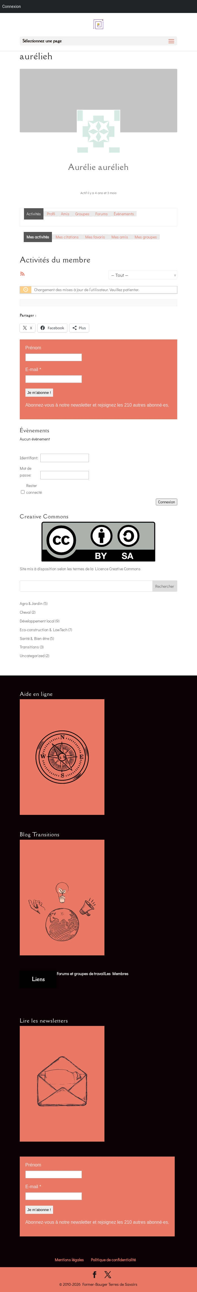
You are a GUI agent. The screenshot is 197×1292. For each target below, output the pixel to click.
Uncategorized (32, 655)
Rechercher (164, 586)
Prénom (33, 347)
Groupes (82, 213)
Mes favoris (95, 237)
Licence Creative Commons (118, 568)
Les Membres (116, 973)
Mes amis (119, 237)
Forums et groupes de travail (81, 973)
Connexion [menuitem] (11, 6)
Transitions (29, 647)
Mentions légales (69, 1259)
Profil (51, 213)
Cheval (25, 612)
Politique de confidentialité (113, 1259)
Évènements (124, 213)
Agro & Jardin (31, 603)
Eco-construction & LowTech (43, 629)
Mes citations (67, 237)
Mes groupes (146, 237)
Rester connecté (34, 489)
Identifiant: (29, 457)
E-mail (33, 369)
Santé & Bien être (34, 638)
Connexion (166, 501)
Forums (101, 213)
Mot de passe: (25, 472)
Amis (65, 213)
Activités (34, 213)
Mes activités (38, 237)
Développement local (37, 621)
